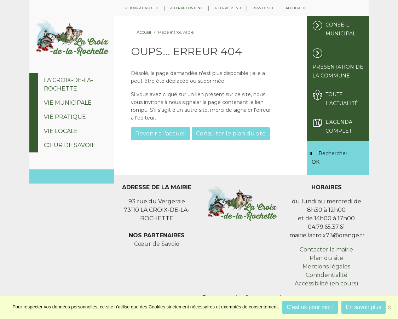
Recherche (296, 8)
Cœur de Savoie (156, 243)
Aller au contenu (186, 8)
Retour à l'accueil (141, 8)
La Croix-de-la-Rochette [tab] (68, 84)
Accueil (144, 32)
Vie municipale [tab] (68, 102)
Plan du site (326, 258)
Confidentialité (326, 275)
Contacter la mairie (326, 249)
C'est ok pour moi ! (310, 307)
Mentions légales (326, 266)
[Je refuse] (389, 307)
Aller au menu (227, 8)
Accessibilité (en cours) (326, 283)
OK (315, 162)
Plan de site (263, 8)
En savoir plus (363, 307)
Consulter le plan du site (231, 133)
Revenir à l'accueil (160, 133)
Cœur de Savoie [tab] (70, 145)
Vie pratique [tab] (65, 117)
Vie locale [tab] (61, 131)
